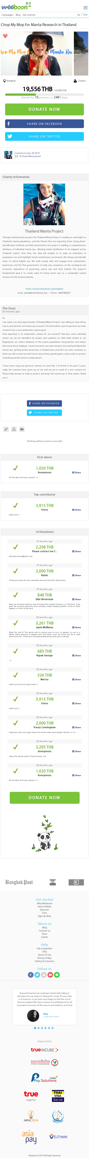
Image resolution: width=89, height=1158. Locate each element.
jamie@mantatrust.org (35, 293)
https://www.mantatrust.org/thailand (44, 289)
